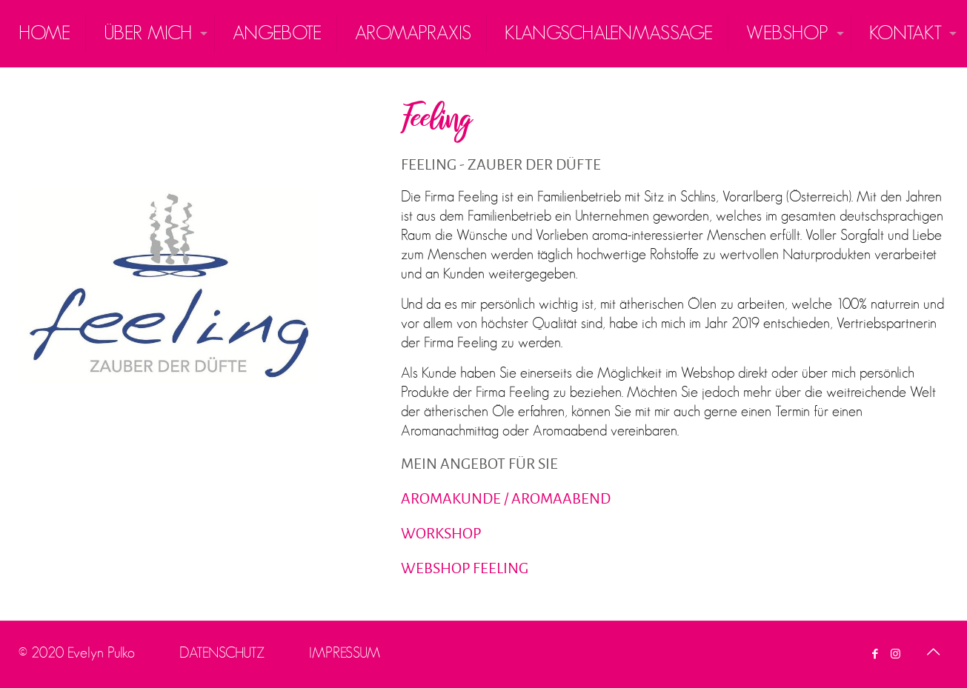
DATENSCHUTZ (222, 652)
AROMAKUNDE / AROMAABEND (506, 498)
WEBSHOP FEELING (464, 568)
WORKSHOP (441, 533)
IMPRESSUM (344, 652)
